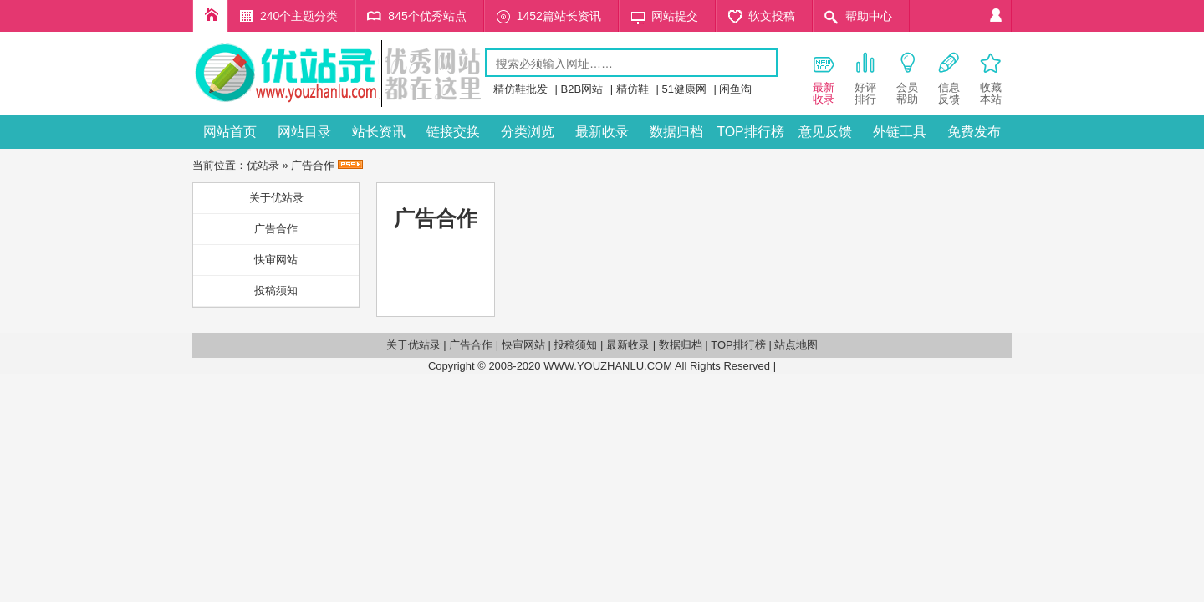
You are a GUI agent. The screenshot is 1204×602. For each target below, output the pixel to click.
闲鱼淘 (735, 89)
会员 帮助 (907, 77)
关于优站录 (276, 197)
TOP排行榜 (750, 132)
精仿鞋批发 (520, 89)
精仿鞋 (632, 89)
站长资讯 (379, 132)
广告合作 (276, 228)
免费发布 (974, 132)
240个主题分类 (299, 16)
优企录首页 (209, 16)
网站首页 (230, 132)
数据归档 (676, 132)
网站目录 (304, 132)
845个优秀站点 (427, 16)
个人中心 (994, 16)
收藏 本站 (990, 77)
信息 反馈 (949, 77)
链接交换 (453, 132)
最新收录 (602, 132)
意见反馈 (825, 132)
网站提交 (674, 16)
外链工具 (899, 132)
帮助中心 (868, 16)
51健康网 (683, 89)
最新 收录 (823, 77)
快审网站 (276, 259)
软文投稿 (771, 16)
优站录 (263, 165)
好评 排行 (865, 77)
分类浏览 (527, 132)
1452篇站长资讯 (559, 16)
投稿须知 (276, 290)
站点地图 (796, 345)
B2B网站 (582, 89)
